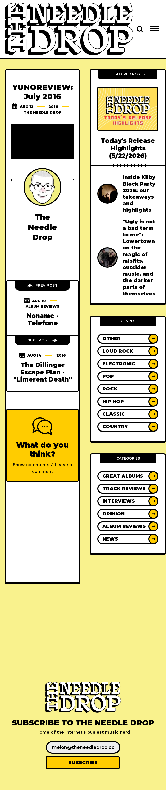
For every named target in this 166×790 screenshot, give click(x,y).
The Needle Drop (43, 112)
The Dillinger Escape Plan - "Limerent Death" (42, 372)
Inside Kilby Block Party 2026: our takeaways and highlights (139, 193)
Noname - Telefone (43, 319)
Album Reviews (42, 306)
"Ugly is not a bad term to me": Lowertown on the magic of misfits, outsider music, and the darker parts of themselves (139, 258)
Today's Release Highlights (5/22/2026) (128, 148)
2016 (53, 106)
